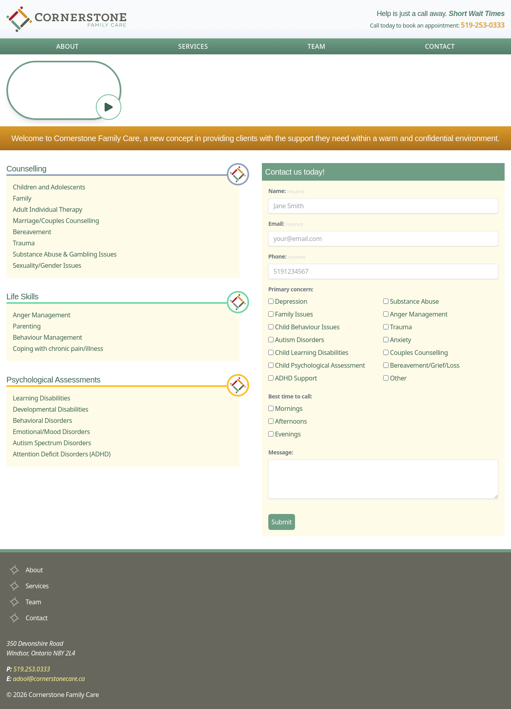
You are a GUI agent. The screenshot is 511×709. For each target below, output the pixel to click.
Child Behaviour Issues (303, 327)
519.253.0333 (31, 669)
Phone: (286, 256)
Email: (285, 223)
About (67, 46)
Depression (287, 301)
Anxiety (397, 339)
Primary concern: (290, 289)
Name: (286, 191)
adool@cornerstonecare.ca (49, 678)
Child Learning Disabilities (308, 352)
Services (193, 46)
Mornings (285, 408)
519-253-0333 (483, 25)
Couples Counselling (415, 352)
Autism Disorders (296, 339)
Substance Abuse (411, 301)
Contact (440, 46)
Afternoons (287, 421)
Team (316, 46)
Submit (281, 522)
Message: (280, 452)
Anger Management (415, 314)
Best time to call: (290, 396)
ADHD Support (292, 378)
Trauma (397, 327)
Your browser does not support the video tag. (63, 90)
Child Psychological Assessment (316, 365)
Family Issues (290, 314)
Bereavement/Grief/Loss (421, 365)
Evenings (284, 434)
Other (395, 378)
